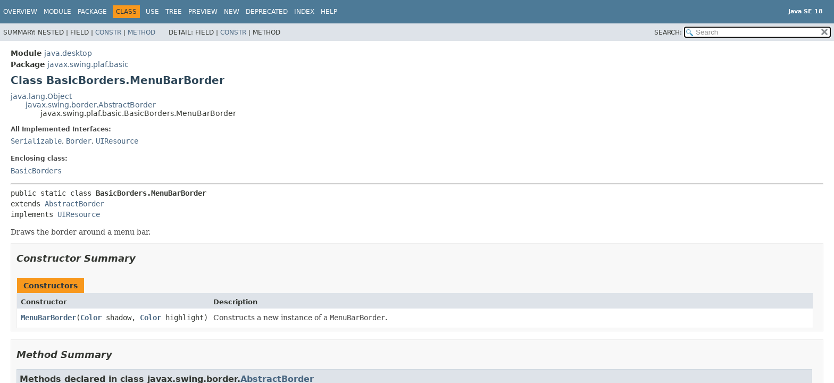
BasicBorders (36, 170)
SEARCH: (668, 32)
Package (92, 11)
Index (304, 11)
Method (141, 32)
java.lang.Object (41, 96)
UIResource (117, 141)
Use (152, 11)
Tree (173, 11)
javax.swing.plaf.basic (88, 64)
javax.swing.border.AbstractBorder (91, 105)
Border (78, 141)
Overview (20, 11)
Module (57, 11)
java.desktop (68, 53)
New (231, 11)
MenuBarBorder (48, 317)
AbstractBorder (74, 203)
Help (329, 11)
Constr (108, 32)
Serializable (36, 141)
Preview (203, 11)
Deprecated (267, 11)
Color (91, 317)
